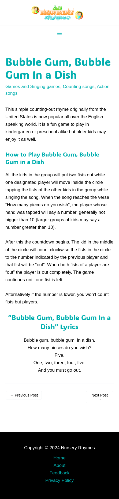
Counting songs (79, 86)
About (59, 465)
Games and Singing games (32, 86)
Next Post (99, 397)
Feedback (60, 472)
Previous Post (24, 395)
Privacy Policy (59, 480)
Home (59, 457)
